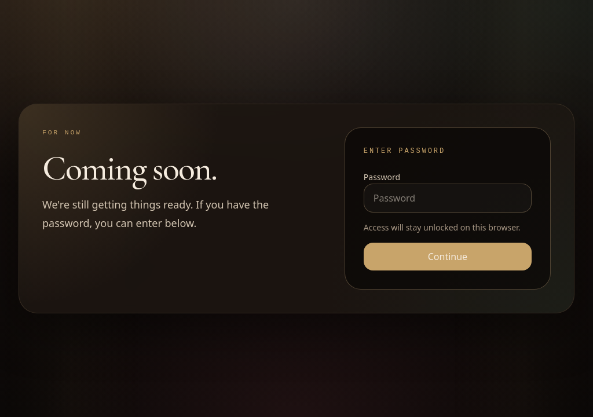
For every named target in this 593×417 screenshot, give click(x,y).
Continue (447, 256)
